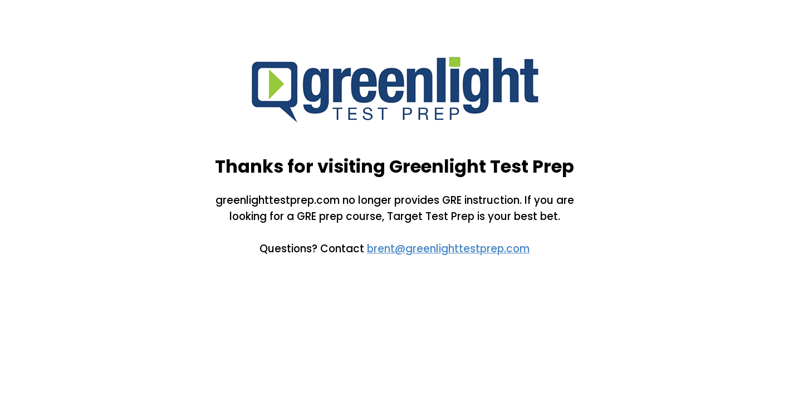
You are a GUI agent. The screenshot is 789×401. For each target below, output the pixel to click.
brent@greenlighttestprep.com (448, 248)
